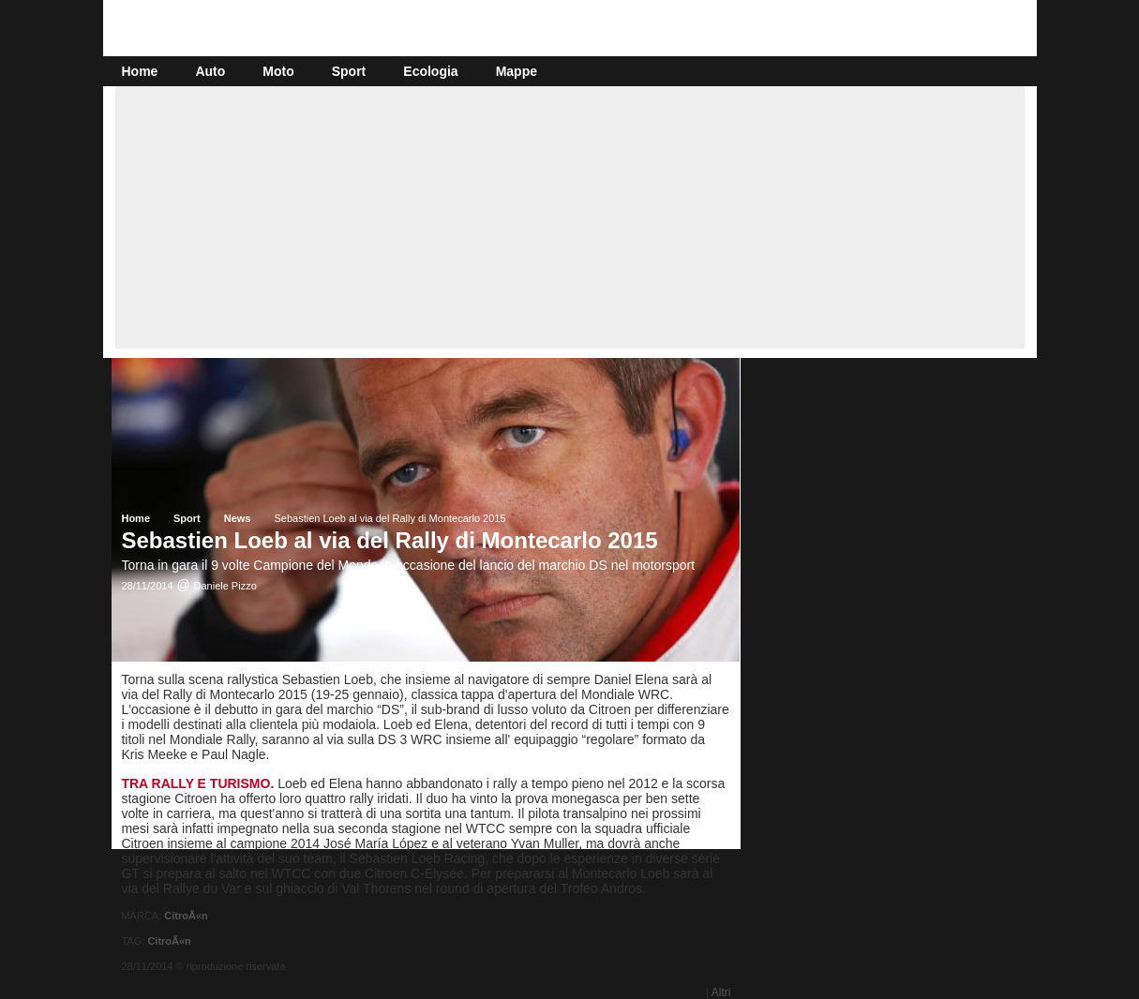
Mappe (516, 71)
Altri (721, 992)
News (237, 518)
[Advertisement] (570, 217)
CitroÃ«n (185, 915)
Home (140, 71)
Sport (349, 71)
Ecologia (430, 71)
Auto (210, 71)
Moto (277, 71)
